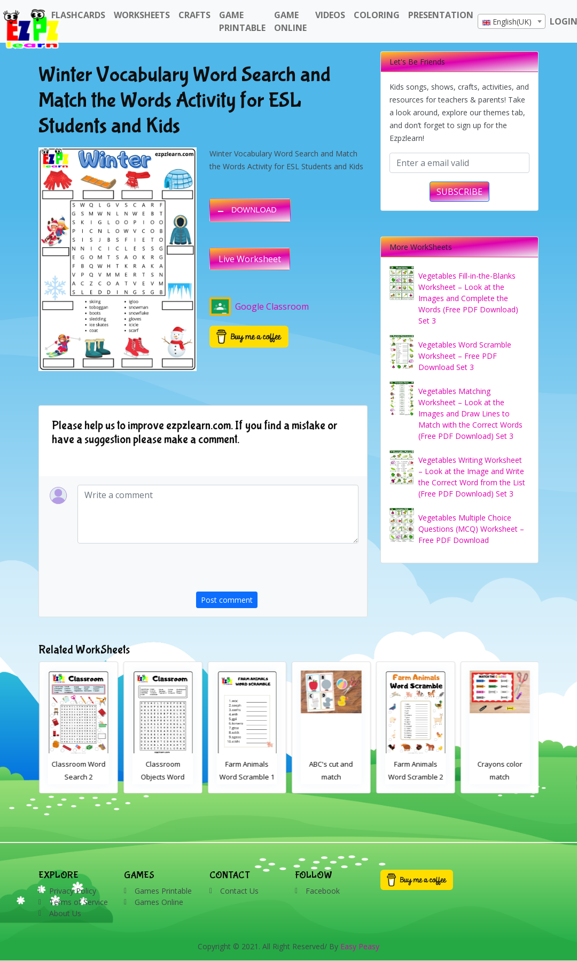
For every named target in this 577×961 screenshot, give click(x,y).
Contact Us (239, 891)
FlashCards (78, 15)
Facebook (323, 891)
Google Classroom (259, 306)
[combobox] (511, 21)
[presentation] (277, 571)
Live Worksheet (250, 259)
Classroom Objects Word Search (247, 776)
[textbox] (511, 21)
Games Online (159, 902)
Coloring (377, 15)
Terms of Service (78, 902)
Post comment (227, 600)
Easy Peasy (359, 946)
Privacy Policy (72, 891)
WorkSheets (142, 15)
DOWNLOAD (254, 210)
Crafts (194, 15)
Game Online (290, 21)
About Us (65, 913)
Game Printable (242, 21)
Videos (330, 15)
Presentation (440, 15)
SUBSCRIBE (459, 192)
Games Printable (163, 891)
